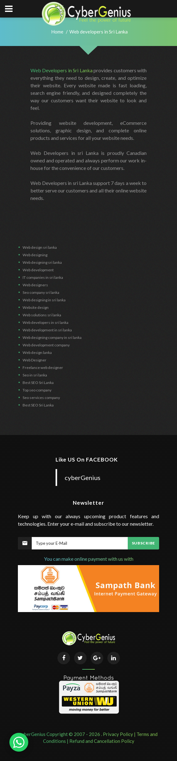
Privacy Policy (118, 734)
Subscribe (143, 543)
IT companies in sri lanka (43, 277)
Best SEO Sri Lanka (38, 382)
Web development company (46, 345)
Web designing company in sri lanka (52, 337)
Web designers (35, 285)
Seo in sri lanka (35, 375)
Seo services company (41, 397)
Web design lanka (37, 352)
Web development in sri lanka (47, 330)
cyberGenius (82, 477)
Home (57, 31)
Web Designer (34, 360)
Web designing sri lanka (42, 262)
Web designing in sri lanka (44, 300)
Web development (38, 270)
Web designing (35, 255)
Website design (36, 307)
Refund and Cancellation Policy (101, 741)
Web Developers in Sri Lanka (61, 70)
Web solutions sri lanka (42, 315)
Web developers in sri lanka (45, 322)
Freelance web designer (43, 367)
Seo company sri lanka (41, 292)
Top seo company (37, 390)
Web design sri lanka (40, 247)
